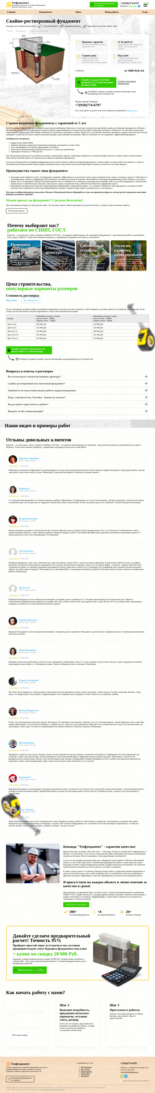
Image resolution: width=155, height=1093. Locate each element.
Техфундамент (20, 2)
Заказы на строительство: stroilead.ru (136, 1081)
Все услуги (85, 1069)
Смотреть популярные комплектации (127, 82)
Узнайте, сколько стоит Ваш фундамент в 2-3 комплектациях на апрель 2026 (97, 82)
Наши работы (112, 12)
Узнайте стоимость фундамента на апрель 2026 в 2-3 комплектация (28, 350)
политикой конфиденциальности (52, 1089)
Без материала (31, 300)
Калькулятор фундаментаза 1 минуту (21, 1079)
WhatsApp (132, 6)
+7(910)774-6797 (129, 3)
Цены (78, 12)
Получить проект (18, 211)
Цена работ (85, 1074)
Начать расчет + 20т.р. (31, 970)
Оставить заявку (21, 1035)
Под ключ (11, 300)
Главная (11, 12)
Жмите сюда (132, 110)
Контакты (85, 1076)
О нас (145, 12)
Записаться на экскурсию (76, 905)
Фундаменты (45, 12)
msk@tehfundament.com (129, 1072)
